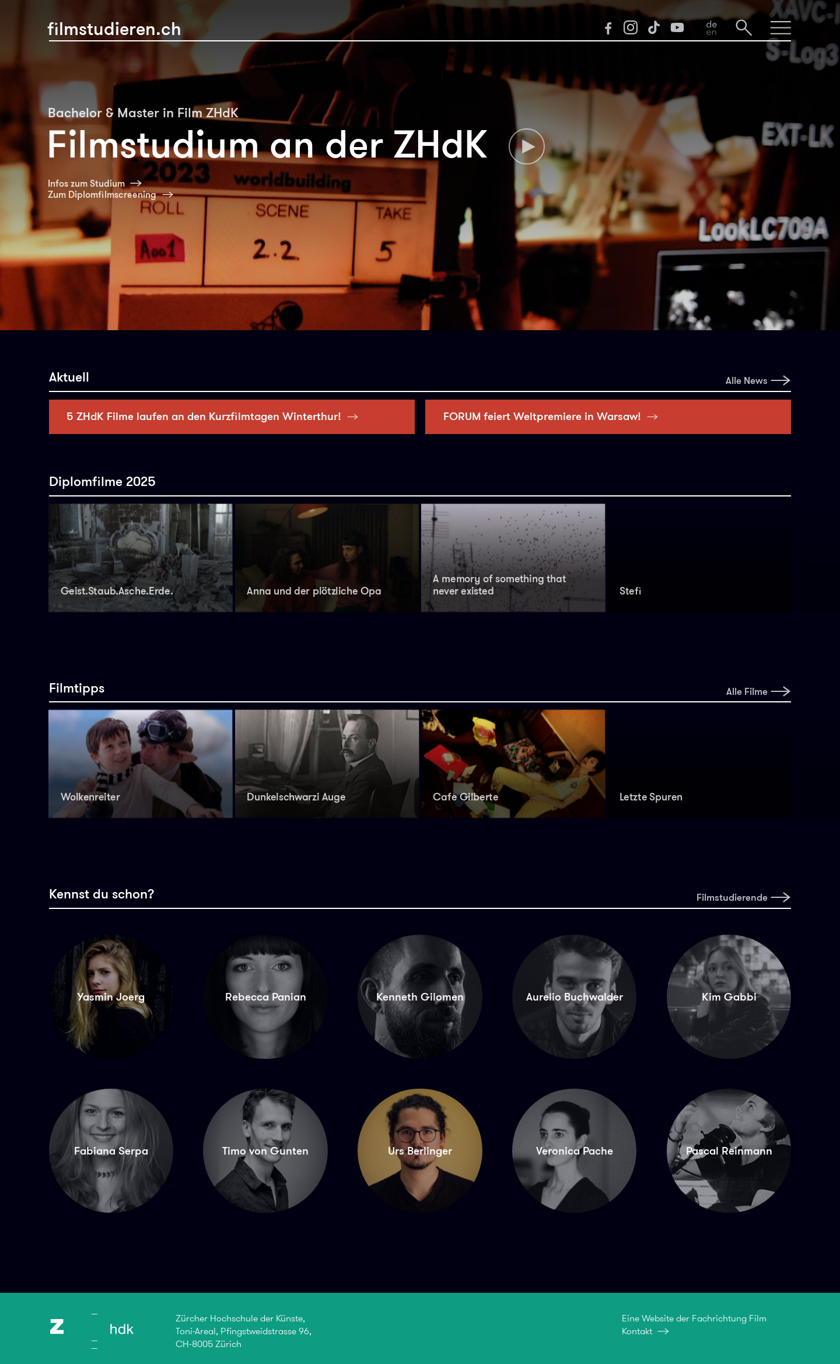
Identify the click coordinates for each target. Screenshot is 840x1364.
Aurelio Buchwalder (574, 997)
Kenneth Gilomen (420, 997)
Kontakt (637, 1331)
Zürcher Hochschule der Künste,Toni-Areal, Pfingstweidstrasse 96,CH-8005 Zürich (244, 1331)
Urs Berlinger (420, 1151)
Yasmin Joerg (111, 997)
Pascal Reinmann (729, 1151)
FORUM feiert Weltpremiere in (553, 416)
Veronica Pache (574, 1151)
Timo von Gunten (265, 1151)
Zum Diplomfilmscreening (102, 194)
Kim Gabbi (729, 997)
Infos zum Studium (86, 183)
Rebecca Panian (265, 997)
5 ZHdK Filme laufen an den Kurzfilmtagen (215, 416)
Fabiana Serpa (111, 1151)
